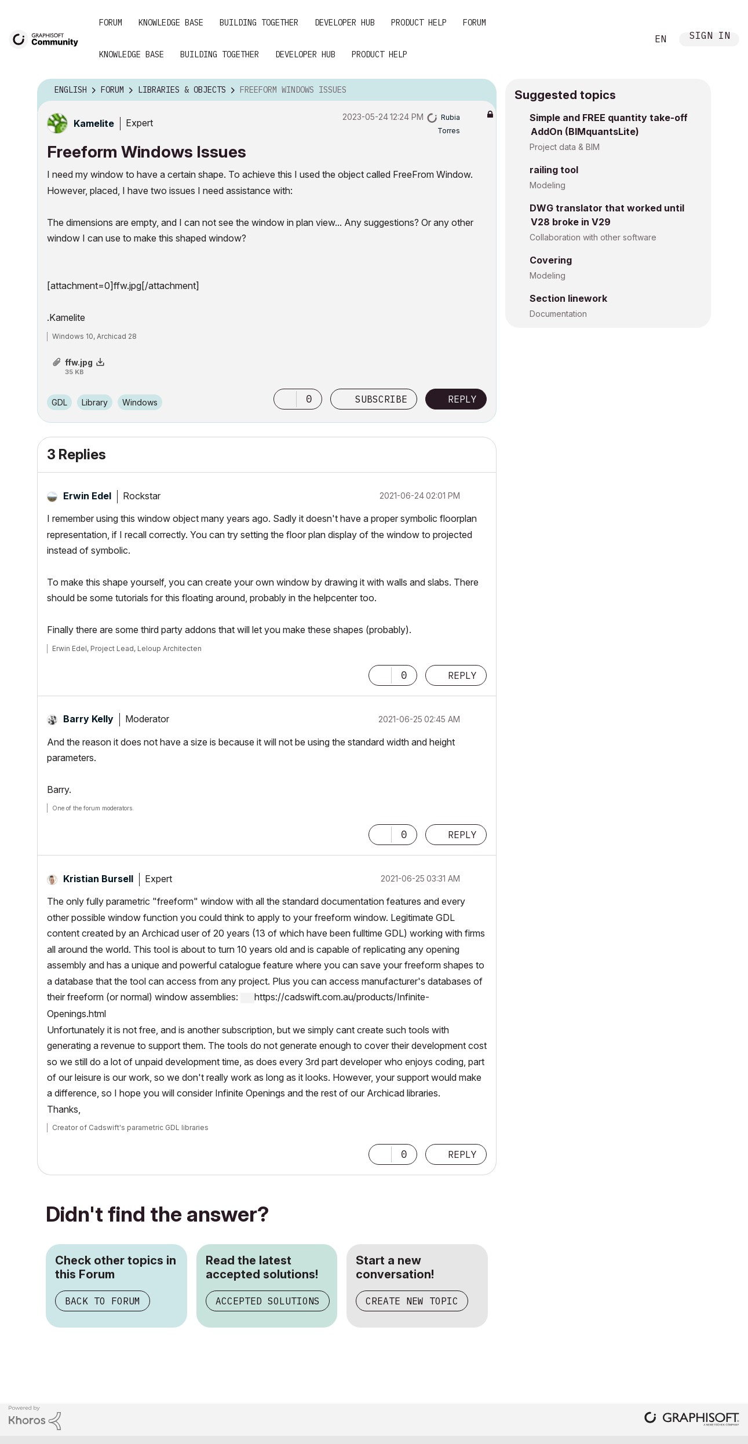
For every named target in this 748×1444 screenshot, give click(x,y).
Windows (140, 402)
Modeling (547, 185)
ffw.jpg (79, 362)
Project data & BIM (565, 147)
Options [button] (480, 90)
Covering (551, 260)
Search (625, 39)
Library (95, 402)
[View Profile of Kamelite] (94, 123)
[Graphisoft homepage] (691, 1420)
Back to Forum (102, 1301)
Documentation (558, 314)
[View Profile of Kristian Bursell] (98, 878)
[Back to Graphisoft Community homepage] (47, 38)
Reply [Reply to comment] (462, 675)
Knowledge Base (170, 22)
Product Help (419, 22)
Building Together (259, 22)
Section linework (568, 298)
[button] (285, 399)
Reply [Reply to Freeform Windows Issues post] (462, 399)
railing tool (554, 170)
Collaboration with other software (593, 237)
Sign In (709, 36)
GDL (59, 402)
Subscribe (381, 399)
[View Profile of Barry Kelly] (88, 719)
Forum (110, 22)
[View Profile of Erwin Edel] (87, 496)
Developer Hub (345, 22)
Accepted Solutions (268, 1301)
